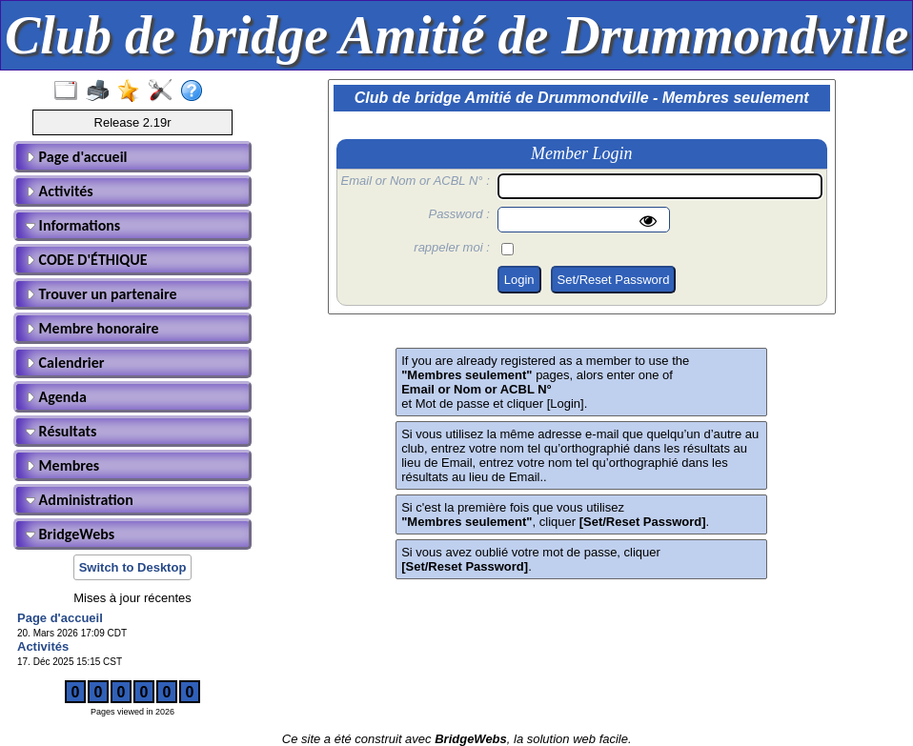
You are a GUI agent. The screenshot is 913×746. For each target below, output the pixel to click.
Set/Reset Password (614, 279)
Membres (62, 465)
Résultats (61, 431)
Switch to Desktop (133, 567)
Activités (59, 191)
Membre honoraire (92, 328)
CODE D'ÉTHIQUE (86, 260)
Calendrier (65, 362)
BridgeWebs (70, 534)
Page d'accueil (76, 157)
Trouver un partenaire (101, 294)
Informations (73, 225)
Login (519, 279)
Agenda (56, 397)
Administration (79, 500)
